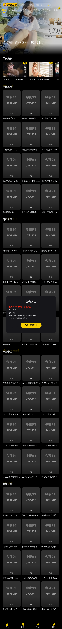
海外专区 (7, 484)
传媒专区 (7, 351)
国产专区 (7, 219)
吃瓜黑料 (7, 87)
